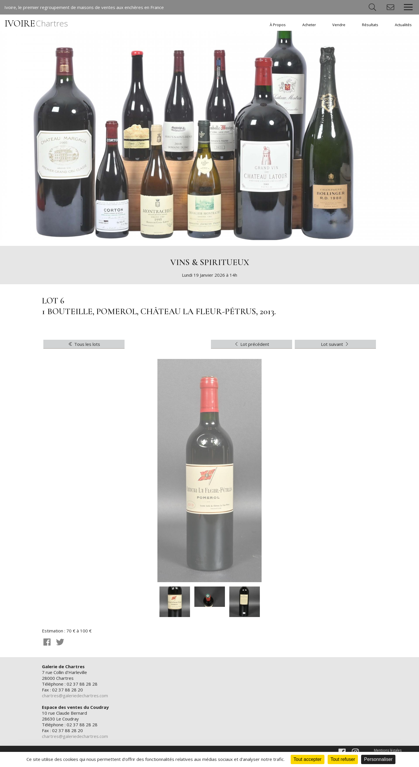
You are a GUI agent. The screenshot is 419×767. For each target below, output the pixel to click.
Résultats (370, 24)
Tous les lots (84, 344)
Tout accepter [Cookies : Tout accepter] (308, 759)
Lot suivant (335, 344)
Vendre (338, 24)
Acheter (309, 24)
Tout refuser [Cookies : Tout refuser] (343, 759)
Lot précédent (251, 344)
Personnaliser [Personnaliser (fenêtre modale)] (378, 759)
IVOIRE (36, 23)
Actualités (403, 24)
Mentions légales (388, 750)
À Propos (278, 24)
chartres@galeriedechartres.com (75, 695)
